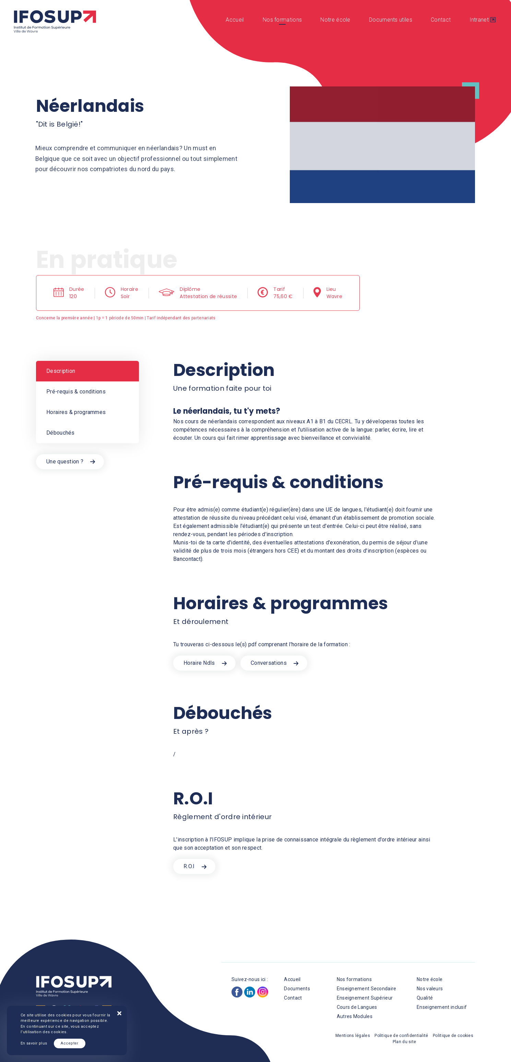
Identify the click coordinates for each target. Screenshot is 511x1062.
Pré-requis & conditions (76, 391)
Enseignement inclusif (442, 1007)
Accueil (235, 19)
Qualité (425, 998)
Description (60, 371)
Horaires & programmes (76, 412)
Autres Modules (354, 1016)
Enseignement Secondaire (366, 988)
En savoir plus (34, 1043)
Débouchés (60, 432)
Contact (441, 19)
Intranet (479, 19)
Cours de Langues (357, 1007)
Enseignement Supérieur (365, 998)
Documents (297, 988)
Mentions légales (352, 1035)
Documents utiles (390, 19)
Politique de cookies (453, 1035)
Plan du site (404, 1041)
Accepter (69, 1043)
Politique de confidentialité (401, 1035)
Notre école (335, 19)
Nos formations (282, 19)
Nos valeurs (430, 988)
